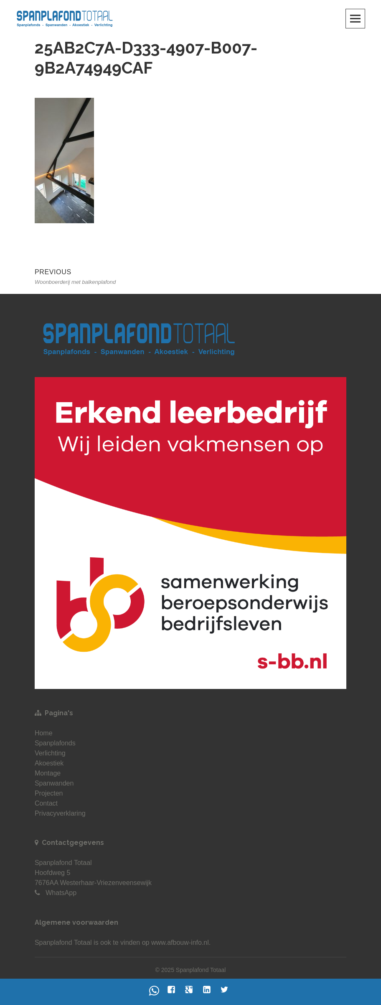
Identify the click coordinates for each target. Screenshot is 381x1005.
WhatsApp (61, 892)
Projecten (49, 793)
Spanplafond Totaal (63, 942)
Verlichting (50, 753)
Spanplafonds (55, 743)
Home (44, 733)
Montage (48, 773)
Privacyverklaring (60, 813)
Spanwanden (54, 783)
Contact (46, 803)
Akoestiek (49, 763)
